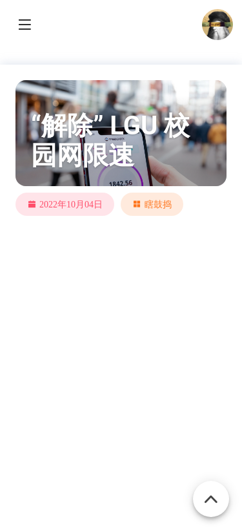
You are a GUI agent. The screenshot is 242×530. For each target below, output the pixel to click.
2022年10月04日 (71, 204)
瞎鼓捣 (158, 204)
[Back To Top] (211, 492)
